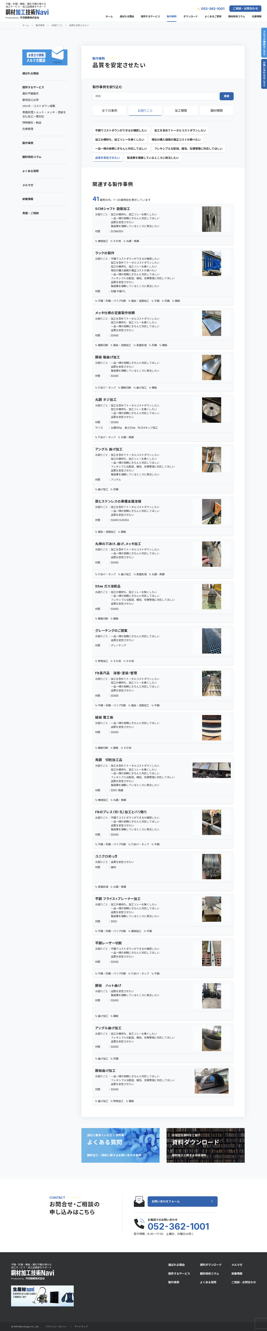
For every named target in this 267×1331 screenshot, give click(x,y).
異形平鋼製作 (30, 93)
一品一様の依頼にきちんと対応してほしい (121, 148)
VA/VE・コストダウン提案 (38, 106)
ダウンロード (190, 16)
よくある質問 (30, 171)
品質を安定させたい (79, 25)
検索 (226, 96)
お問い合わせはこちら (264, 73)
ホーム (109, 16)
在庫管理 (27, 129)
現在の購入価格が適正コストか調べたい (176, 139)
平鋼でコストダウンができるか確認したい (121, 130)
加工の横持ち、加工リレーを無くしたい (119, 139)
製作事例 (171, 16)
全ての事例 (109, 110)
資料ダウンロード (211, 1264)
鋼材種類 (216, 110)
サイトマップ (81, 1326)
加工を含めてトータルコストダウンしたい (180, 130)
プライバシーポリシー (56, 1326)
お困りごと (56, 25)
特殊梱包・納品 (31, 122)
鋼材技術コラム (236, 16)
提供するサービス (150, 16)
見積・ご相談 (30, 213)
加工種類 (181, 110)
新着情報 (27, 199)
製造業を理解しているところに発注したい (153, 157)
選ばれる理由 (127, 16)
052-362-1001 (212, 8)
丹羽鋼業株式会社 (29, 17)
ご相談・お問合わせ (245, 8)
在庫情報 (256, 16)
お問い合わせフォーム (166, 1201)
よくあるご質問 (213, 16)
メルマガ (27, 185)
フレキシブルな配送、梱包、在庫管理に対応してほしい (188, 148)
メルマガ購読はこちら (264, 42)
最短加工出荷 (30, 100)
